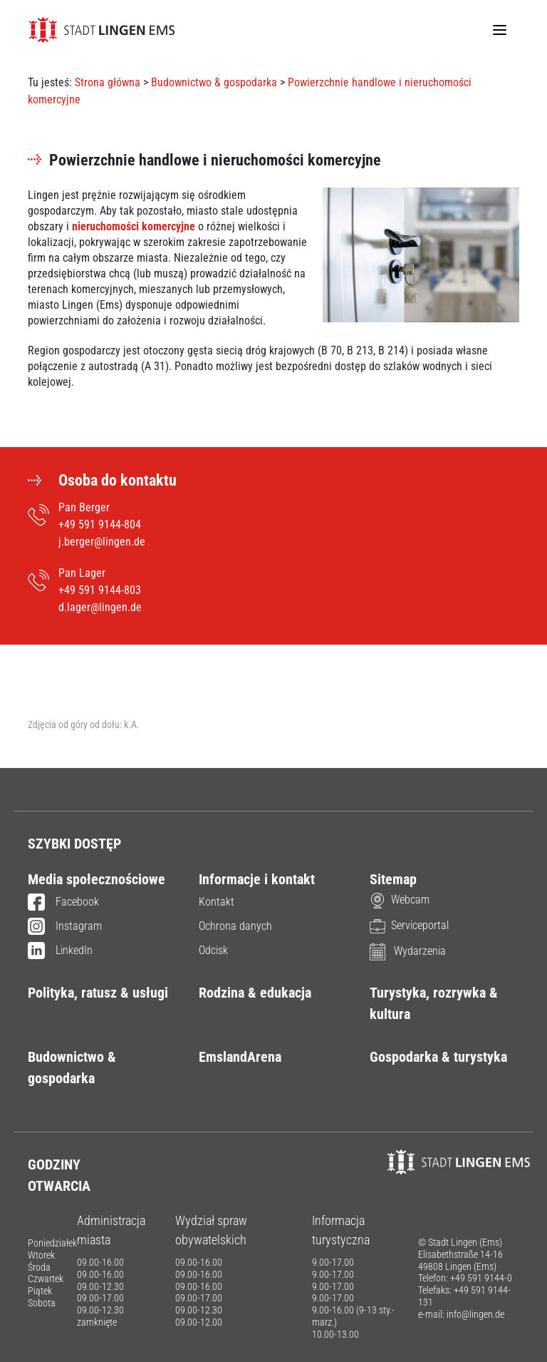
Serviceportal (409, 925)
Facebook (63, 902)
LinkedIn (60, 951)
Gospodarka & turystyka (438, 1056)
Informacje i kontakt (257, 879)
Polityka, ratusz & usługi (98, 992)
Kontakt (216, 901)
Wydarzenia (408, 951)
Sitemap (393, 879)
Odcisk (213, 950)
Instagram (65, 927)
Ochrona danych (235, 926)
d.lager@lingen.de (100, 607)
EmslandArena (240, 1056)
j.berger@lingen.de (101, 541)
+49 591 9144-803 (99, 590)
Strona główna (107, 82)
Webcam (399, 899)
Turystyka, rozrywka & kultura (434, 1003)
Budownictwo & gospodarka (214, 82)
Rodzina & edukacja (255, 992)
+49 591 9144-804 (99, 524)
